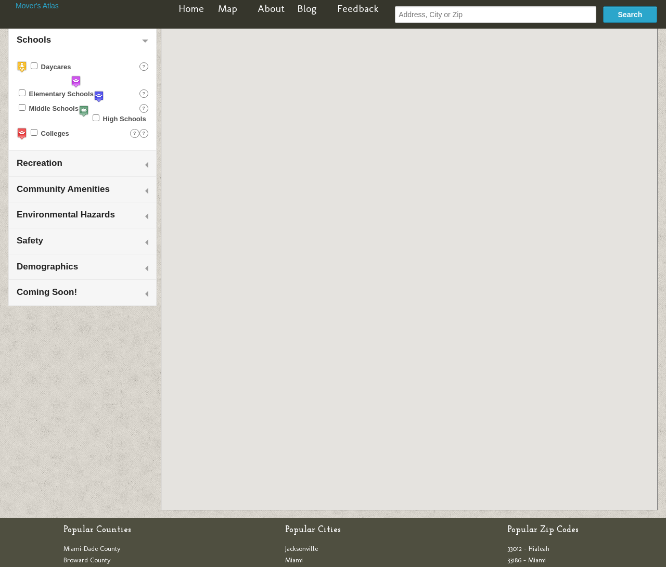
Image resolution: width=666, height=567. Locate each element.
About (271, 8)
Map (227, 8)
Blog (306, 8)
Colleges (50, 133)
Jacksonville (301, 548)
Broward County (87, 560)
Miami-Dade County (92, 548)
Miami (294, 560)
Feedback (358, 8)
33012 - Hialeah (528, 548)
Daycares (51, 66)
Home (191, 8)
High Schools (119, 118)
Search (630, 14)
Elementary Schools (56, 93)
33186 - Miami (526, 560)
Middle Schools (49, 108)
